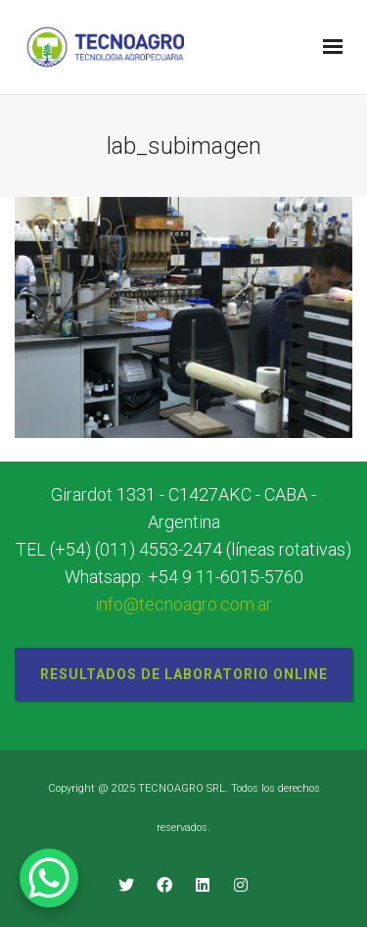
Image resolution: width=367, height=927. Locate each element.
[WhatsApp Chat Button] (49, 878)
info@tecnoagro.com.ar (183, 604)
